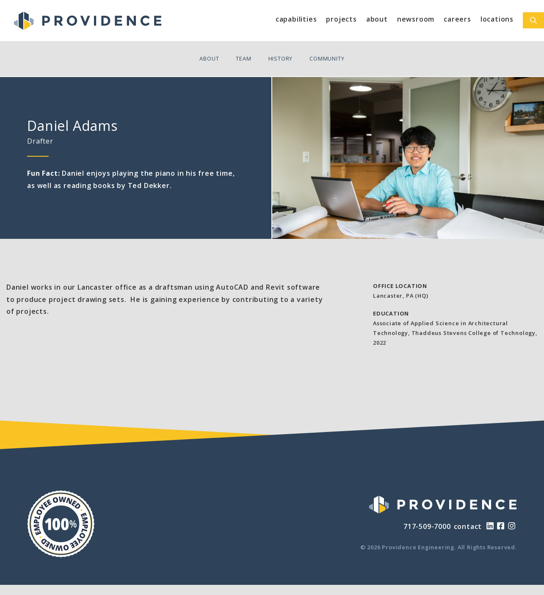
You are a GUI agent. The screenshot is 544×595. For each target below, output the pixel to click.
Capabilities (296, 19)
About (377, 19)
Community (326, 58)
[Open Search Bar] (533, 20)
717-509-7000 (427, 526)
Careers (457, 19)
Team (243, 58)
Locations (497, 19)
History (280, 58)
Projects (341, 19)
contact (468, 526)
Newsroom (415, 19)
